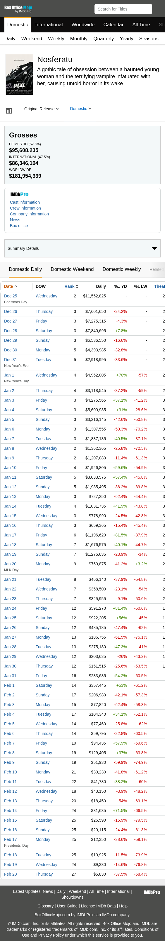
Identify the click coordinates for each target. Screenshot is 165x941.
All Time (141, 24)
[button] (158, 7)
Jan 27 (10, 637)
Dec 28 (10, 330)
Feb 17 (10, 839)
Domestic (17, 24)
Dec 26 (10, 311)
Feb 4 (9, 714)
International (49, 24)
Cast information (25, 202)
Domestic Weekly (121, 269)
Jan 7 (9, 438)
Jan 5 (9, 419)
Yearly (126, 38)
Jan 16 (10, 525)
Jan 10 (10, 467)
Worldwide (82, 24)
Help (123, 906)
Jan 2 (9, 390)
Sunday (42, 340)
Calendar (114, 24)
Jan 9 (9, 458)
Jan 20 (10, 564)
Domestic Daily (25, 269)
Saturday (44, 330)
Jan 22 (10, 589)
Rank (69, 286)
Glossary (45, 906)
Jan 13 (10, 496)
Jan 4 (9, 409)
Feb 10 (10, 772)
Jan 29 (10, 656)
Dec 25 (10, 296)
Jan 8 (9, 448)
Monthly (79, 38)
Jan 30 (10, 666)
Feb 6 (9, 733)
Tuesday (43, 359)
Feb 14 (10, 810)
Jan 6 (9, 429)
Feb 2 (9, 695)
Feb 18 (10, 855)
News (15, 219)
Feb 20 (10, 874)
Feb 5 (9, 724)
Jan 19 (10, 554)
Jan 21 (10, 579)
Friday (41, 321)
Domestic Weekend (72, 269)
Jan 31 (10, 675)
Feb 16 (10, 829)
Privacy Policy (51, 935)
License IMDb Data (98, 906)
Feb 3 (9, 704)
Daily (10, 38)
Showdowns (72, 897)
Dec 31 (10, 359)
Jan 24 (10, 608)
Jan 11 (10, 477)
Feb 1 (9, 685)
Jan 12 (10, 487)
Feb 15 (10, 820)
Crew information (25, 208)
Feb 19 (10, 864)
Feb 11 (10, 781)
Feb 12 (10, 791)
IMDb (107, 914)
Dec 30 (10, 350)
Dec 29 (10, 340)
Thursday (44, 311)
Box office (19, 225)
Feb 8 (9, 752)
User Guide (67, 906)
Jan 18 (10, 544)
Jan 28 (10, 646)
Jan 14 (10, 506)
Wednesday (46, 296)
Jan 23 (10, 598)
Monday (43, 350)
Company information (29, 214)
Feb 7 (9, 743)
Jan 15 (10, 515)
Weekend (31, 38)
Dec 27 (10, 321)
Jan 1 (9, 375)
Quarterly (103, 38)
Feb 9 (9, 762)
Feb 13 (10, 801)
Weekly (56, 38)
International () (29, 157)
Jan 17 (10, 535)
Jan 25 (10, 618)
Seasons (149, 38)
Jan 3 (9, 400)
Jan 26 (10, 627)
